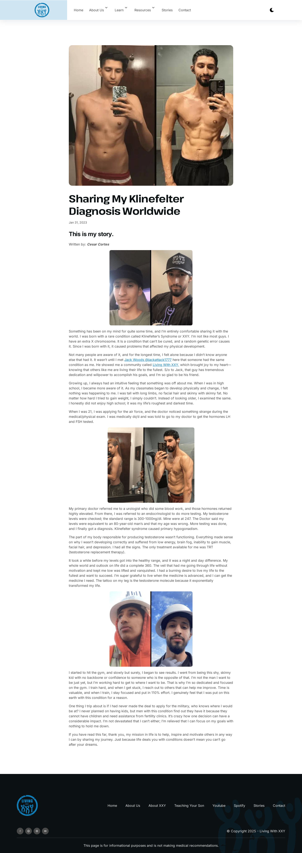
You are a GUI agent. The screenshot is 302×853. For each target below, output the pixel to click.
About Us (132, 805)
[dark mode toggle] (272, 10)
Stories (167, 10)
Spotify (239, 805)
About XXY (157, 805)
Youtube (218, 805)
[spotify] (28, 831)
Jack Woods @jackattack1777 (148, 360)
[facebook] (20, 831)
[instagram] (37, 831)
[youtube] (45, 831)
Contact (184, 10)
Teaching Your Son (189, 805)
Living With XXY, (166, 365)
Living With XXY (272, 831)
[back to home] (42, 10)
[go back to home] (27, 805)
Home (78, 10)
